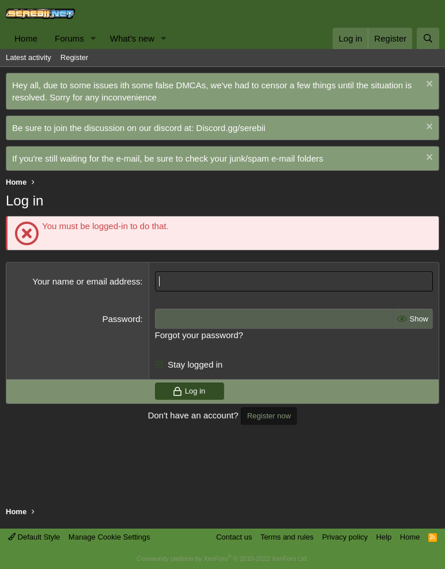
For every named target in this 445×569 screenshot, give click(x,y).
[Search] (428, 38)
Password (121, 319)
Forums (69, 38)
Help (384, 537)
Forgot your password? (199, 335)
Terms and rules (287, 537)
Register (74, 57)
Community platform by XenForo (222, 558)
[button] (93, 38)
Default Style (34, 537)
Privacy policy (345, 537)
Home (25, 38)
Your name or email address (86, 281)
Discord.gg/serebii (230, 128)
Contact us (234, 537)
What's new (132, 38)
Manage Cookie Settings (109, 537)
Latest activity (28, 57)
